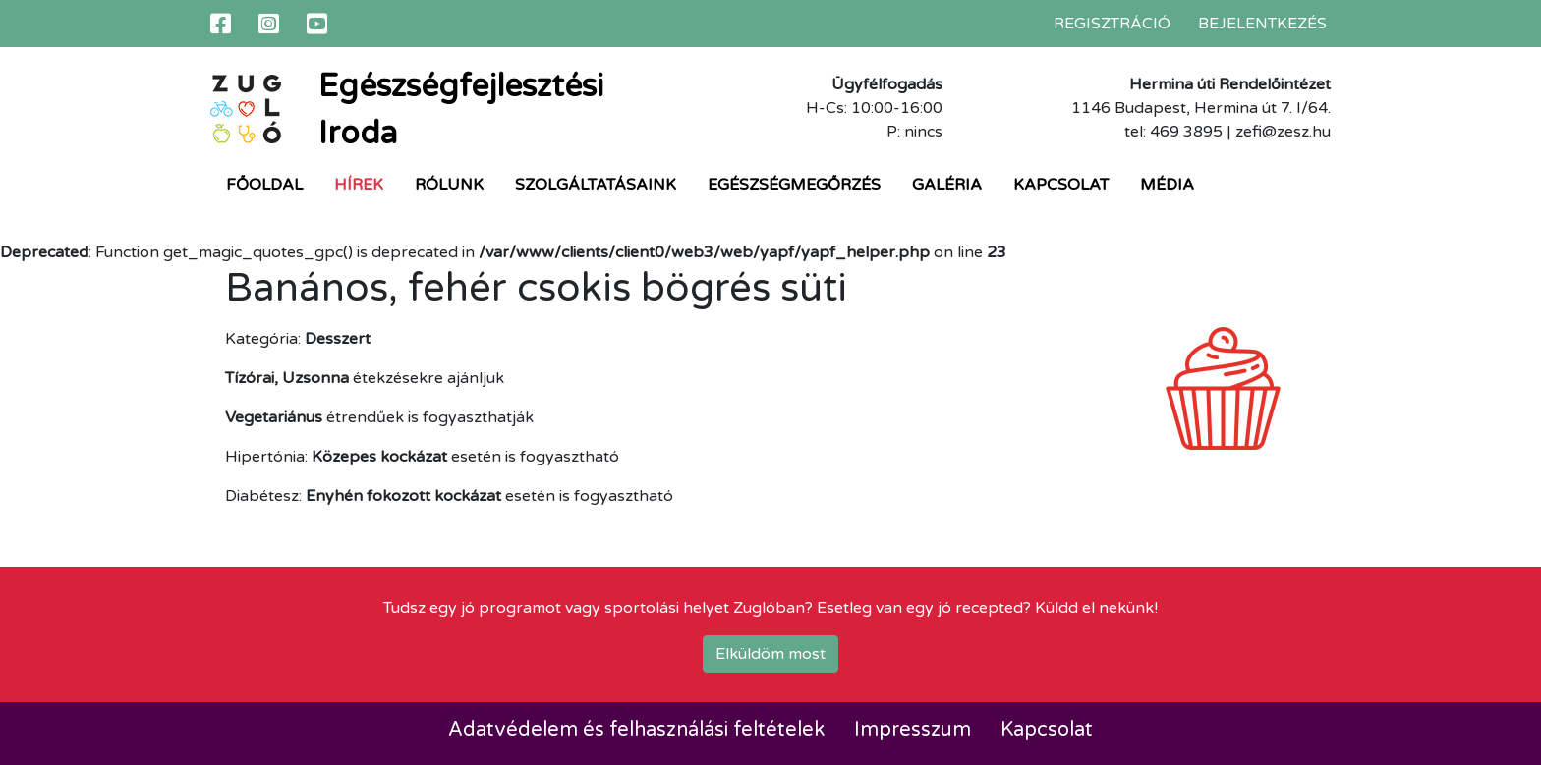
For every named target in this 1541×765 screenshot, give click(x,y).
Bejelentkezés (1262, 23)
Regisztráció (1112, 23)
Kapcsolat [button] (1061, 184)
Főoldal (264, 184)
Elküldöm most (770, 654)
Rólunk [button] (449, 184)
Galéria (947, 184)
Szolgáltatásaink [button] (595, 184)
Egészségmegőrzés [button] (794, 184)
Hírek (358, 184)
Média (1167, 184)
